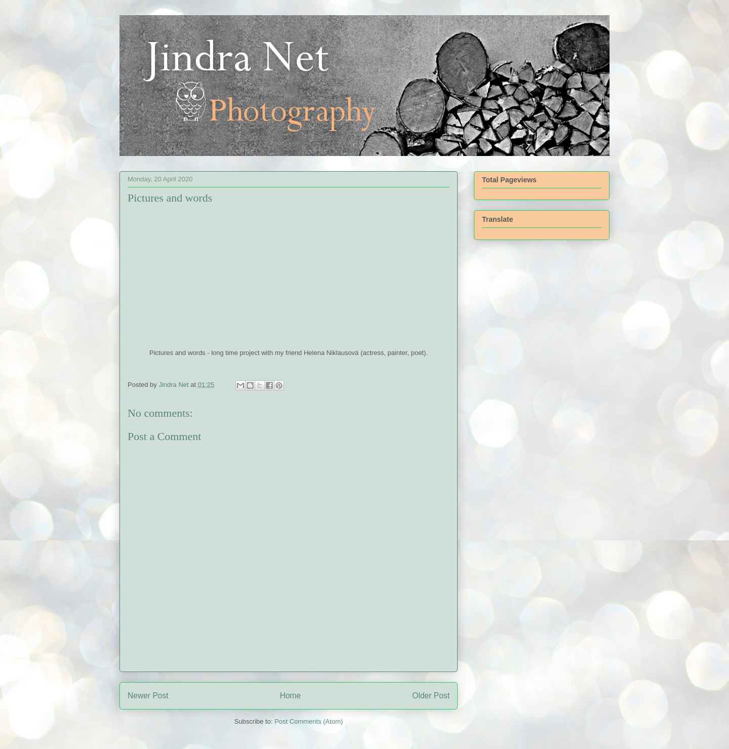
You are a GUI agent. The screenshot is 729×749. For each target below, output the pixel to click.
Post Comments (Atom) (308, 721)
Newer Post (148, 695)
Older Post (431, 695)
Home (290, 695)
